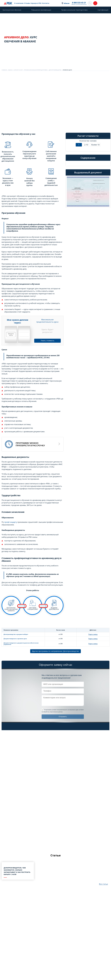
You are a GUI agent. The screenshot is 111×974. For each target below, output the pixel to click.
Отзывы (27, 3)
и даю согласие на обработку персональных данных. (63, 711)
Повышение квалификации (41, 10)
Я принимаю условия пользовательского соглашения (59, 709)
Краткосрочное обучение (12, 10)
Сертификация (103, 10)
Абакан (66, 3)
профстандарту (10, 522)
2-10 (86, 144)
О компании (18, 3)
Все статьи (103, 884)
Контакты (45, 3)
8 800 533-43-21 (79, 2)
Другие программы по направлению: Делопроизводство (55, 651)
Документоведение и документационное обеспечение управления (21, 643)
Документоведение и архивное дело (15, 638)
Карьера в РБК (35, 3)
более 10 (95, 144)
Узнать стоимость (47, 341)
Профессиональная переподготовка (74, 10)
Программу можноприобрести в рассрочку (30, 444)
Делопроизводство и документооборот (16, 634)
